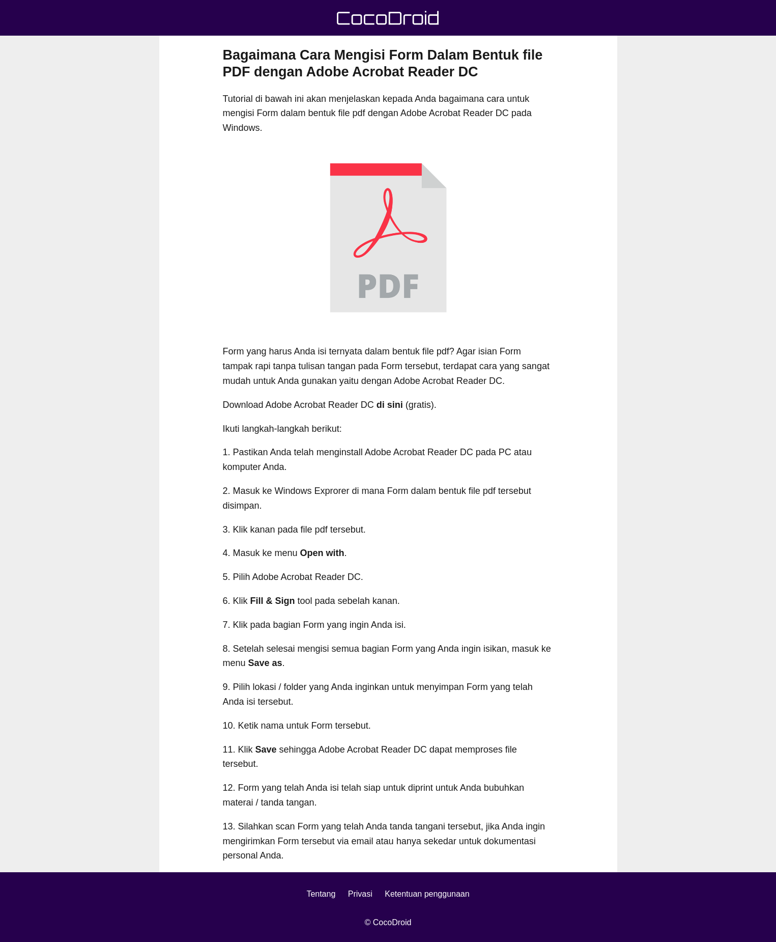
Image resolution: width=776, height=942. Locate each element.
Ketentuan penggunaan (427, 894)
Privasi (360, 894)
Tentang (320, 894)
